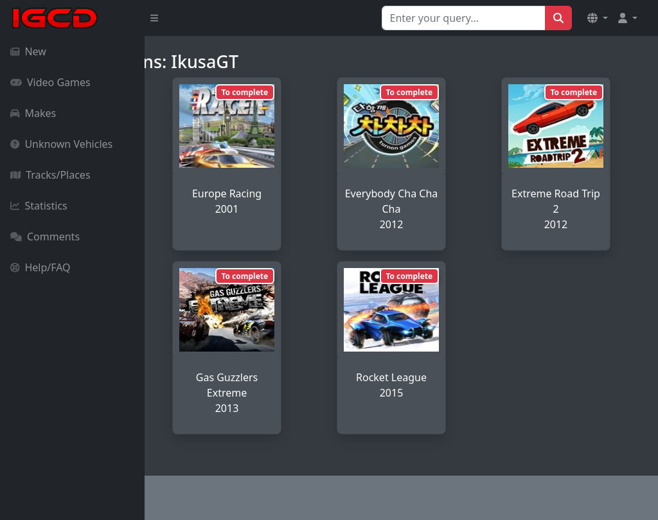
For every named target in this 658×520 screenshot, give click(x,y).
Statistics (38, 206)
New (28, 51)
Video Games (50, 82)
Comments (45, 236)
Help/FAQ (40, 267)
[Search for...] (464, 18)
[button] (597, 18)
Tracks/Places (50, 175)
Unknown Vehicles (61, 144)
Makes (33, 113)
